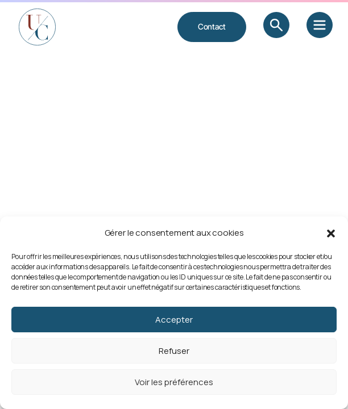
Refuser (174, 351)
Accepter (174, 319)
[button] (331, 233)
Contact (212, 26)
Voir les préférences (174, 382)
